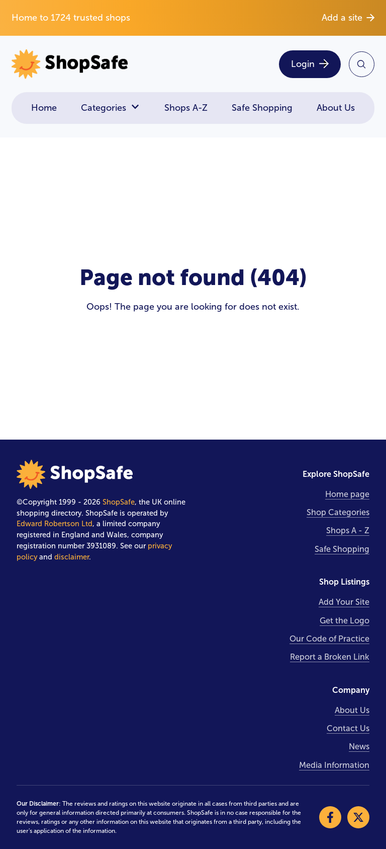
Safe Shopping (262, 108)
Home (44, 108)
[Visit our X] (358, 817)
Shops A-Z (186, 108)
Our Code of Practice (329, 638)
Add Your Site (344, 602)
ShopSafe (119, 502)
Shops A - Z (347, 530)
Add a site (348, 18)
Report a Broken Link (329, 657)
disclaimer (71, 557)
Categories (110, 108)
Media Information (334, 765)
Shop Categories (338, 512)
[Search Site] (361, 64)
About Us (336, 108)
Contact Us (348, 728)
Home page (347, 494)
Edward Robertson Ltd (54, 524)
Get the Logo (344, 620)
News (359, 746)
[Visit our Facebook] (330, 817)
